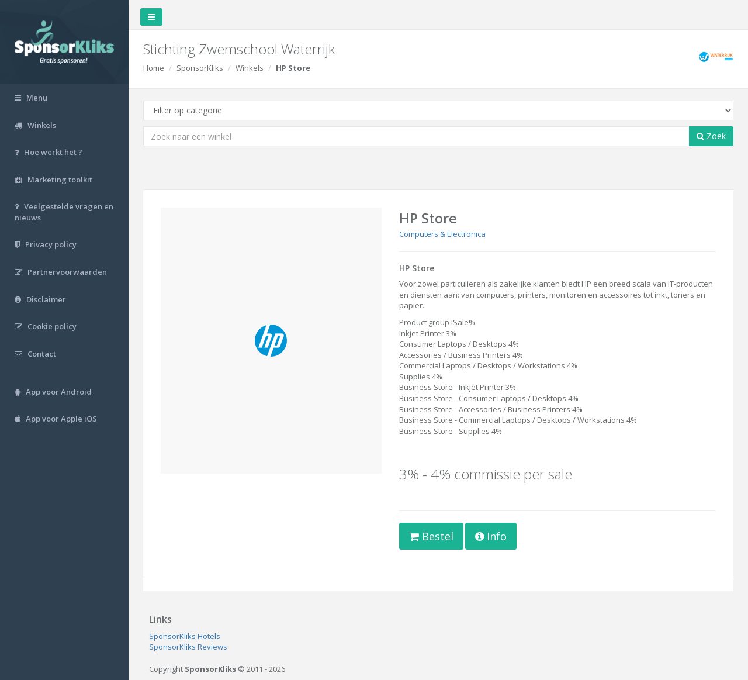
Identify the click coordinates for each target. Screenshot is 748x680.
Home (153, 68)
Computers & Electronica (442, 234)
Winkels (250, 68)
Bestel (431, 536)
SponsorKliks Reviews (188, 646)
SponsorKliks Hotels (184, 636)
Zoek (711, 135)
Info (491, 536)
